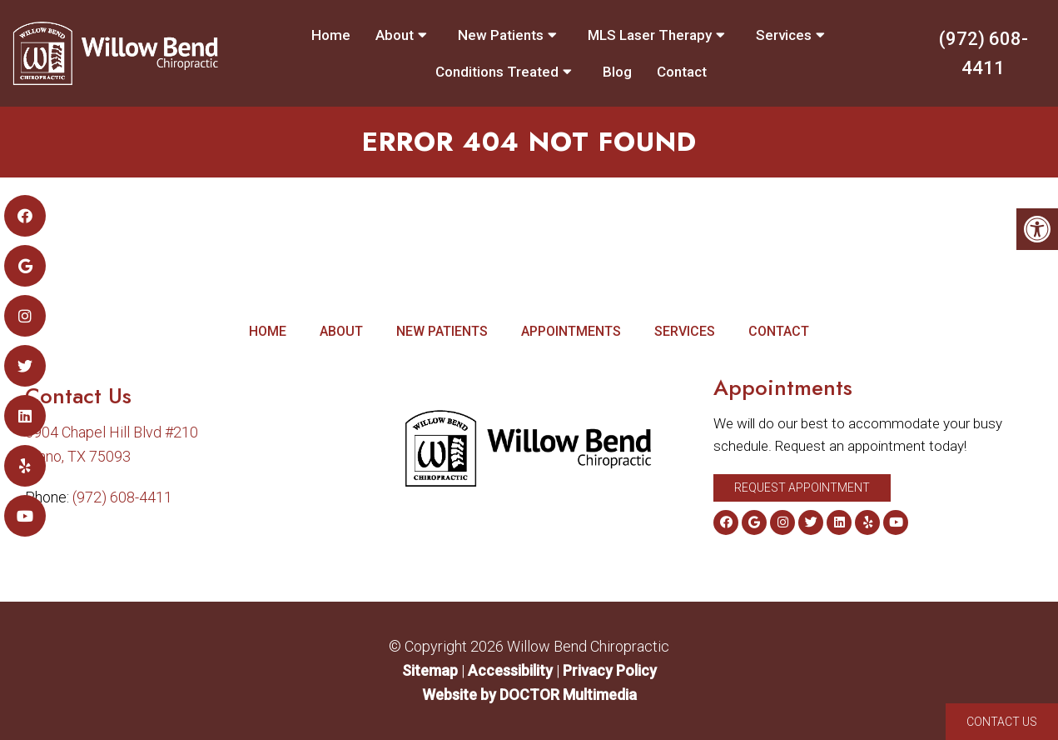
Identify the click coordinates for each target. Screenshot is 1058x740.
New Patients (501, 35)
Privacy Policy (610, 670)
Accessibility (510, 670)
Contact (682, 71)
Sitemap (430, 670)
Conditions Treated (497, 71)
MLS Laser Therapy (650, 35)
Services (784, 35)
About (394, 35)
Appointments (571, 331)
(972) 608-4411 (983, 53)
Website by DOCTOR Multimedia (529, 694)
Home (330, 35)
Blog (617, 71)
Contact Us (1001, 721)
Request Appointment (802, 487)
